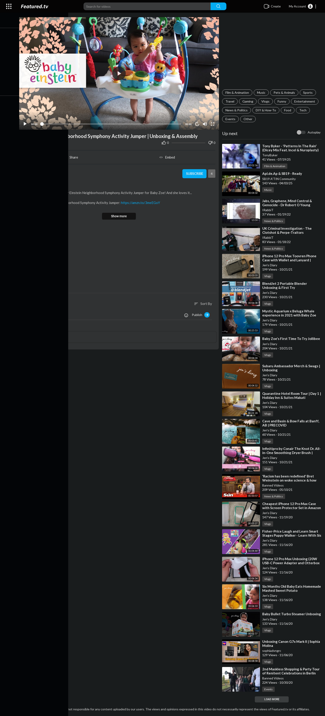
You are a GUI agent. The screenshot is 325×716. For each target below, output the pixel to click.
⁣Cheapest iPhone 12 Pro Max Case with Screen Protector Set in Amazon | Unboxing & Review (292, 508)
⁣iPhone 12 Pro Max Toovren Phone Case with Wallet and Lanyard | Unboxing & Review (290, 260)
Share (72, 156)
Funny (282, 101)
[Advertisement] (272, 53)
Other (248, 119)
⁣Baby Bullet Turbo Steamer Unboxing (292, 614)
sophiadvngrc (272, 651)
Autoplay (314, 132)
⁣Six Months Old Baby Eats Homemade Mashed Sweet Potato (292, 588)
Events (231, 119)
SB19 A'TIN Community (279, 179)
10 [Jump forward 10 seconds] (198, 123)
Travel (230, 101)
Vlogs (266, 101)
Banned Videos (273, 485)
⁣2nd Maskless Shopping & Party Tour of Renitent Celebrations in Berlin (291, 671)
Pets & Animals (285, 92)
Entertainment (305, 101)
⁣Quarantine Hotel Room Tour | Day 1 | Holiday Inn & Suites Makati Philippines (292, 397)
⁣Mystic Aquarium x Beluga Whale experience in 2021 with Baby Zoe (290, 313)
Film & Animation (238, 92)
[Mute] (205, 123)
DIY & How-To (266, 110)
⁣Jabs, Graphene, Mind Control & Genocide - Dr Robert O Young (288, 203)
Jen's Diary (270, 265)
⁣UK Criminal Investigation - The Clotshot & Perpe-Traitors (287, 230)
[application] (120, 73)
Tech (303, 110)
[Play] (27, 123)
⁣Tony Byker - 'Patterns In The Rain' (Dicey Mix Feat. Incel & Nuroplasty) (291, 148)
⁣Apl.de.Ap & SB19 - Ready (283, 173)
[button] (302, 6)
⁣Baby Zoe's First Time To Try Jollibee (292, 339)
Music (262, 92)
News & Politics (237, 110)
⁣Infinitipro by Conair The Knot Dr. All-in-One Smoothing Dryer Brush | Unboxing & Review (292, 453)
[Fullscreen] (213, 123)
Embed (168, 156)
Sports (308, 92)
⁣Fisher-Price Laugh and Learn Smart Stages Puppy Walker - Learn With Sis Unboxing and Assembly (291, 535)
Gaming (248, 101)
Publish (201, 313)
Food (288, 110)
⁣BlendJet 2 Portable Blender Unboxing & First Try (285, 285)
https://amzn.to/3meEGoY (142, 202)
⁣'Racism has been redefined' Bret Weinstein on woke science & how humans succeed (290, 480)
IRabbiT (268, 210)
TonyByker (270, 155)
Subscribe (195, 173)
